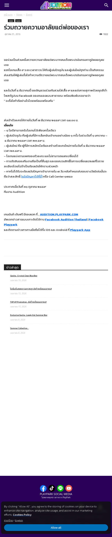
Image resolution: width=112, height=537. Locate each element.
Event (29, 14)
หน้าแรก (8, 14)
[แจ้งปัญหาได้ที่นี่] (31, 176)
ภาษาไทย (8, 520)
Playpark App (80, 230)
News (19, 14)
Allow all (56, 528)
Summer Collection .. (19, 328)
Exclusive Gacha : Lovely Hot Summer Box (28, 315)
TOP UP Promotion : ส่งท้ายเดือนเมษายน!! (28, 301)
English (19, 520)
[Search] (106, 5)
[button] (6, 5)
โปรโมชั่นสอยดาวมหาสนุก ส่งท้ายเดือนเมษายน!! (31, 288)
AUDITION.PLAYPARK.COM (59, 214)
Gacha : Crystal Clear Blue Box (23, 275)
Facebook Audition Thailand (66, 219)
